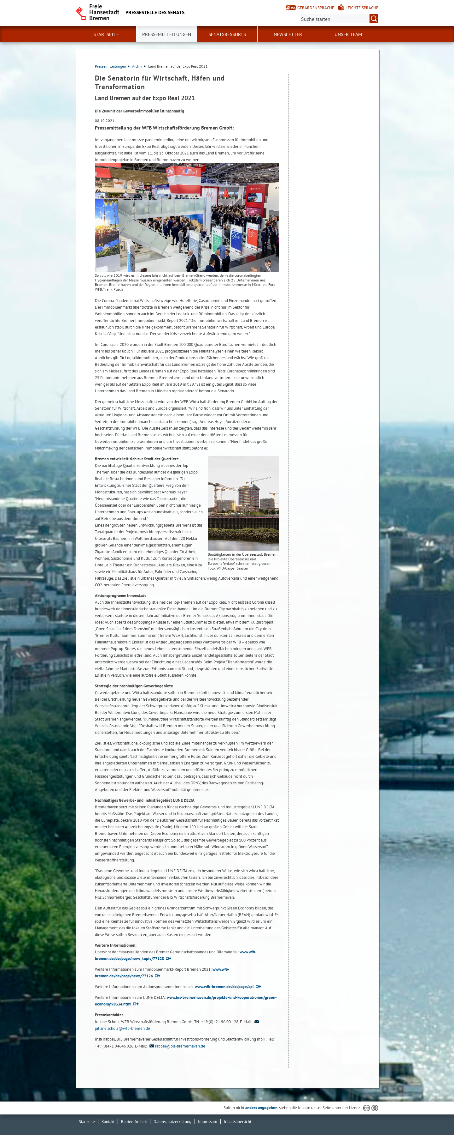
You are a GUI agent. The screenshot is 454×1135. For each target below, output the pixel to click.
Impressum (207, 1121)
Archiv (139, 66)
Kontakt (108, 1121)
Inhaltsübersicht (237, 1121)
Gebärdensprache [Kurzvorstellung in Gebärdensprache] (315, 7)
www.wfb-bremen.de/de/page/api (224, 986)
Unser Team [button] (348, 34)
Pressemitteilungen (112, 66)
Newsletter (288, 34)
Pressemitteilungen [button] (166, 34)
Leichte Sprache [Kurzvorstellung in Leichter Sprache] (362, 7)
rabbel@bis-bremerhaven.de (176, 1046)
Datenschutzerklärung (172, 1121)
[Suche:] (339, 18)
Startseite (106, 34)
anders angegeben (261, 1107)
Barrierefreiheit (134, 1121)
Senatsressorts (227, 34)
